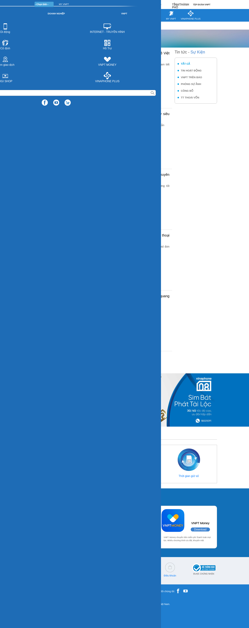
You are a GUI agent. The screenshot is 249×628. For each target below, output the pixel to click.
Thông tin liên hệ (60, 476)
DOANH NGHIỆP (92, 4)
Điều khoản (170, 575)
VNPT (38, 25)
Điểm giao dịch (123, 476)
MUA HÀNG (152, 4)
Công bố (187, 90)
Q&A (108, 575)
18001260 (47, 578)
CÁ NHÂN (72, 4)
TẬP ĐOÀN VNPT (201, 4)
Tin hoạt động (191, 70)
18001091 (40, 575)
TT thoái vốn (190, 97)
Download (73, 529)
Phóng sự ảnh (191, 84)
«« (47, 359)
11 (122, 359)
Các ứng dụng (47, 496)
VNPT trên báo (191, 77)
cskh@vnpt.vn (78, 575)
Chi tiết (109, 79)
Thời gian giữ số (189, 476)
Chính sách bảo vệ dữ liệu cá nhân (139, 576)
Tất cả (185, 63)
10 (115, 359)
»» (142, 359)
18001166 (53, 575)
